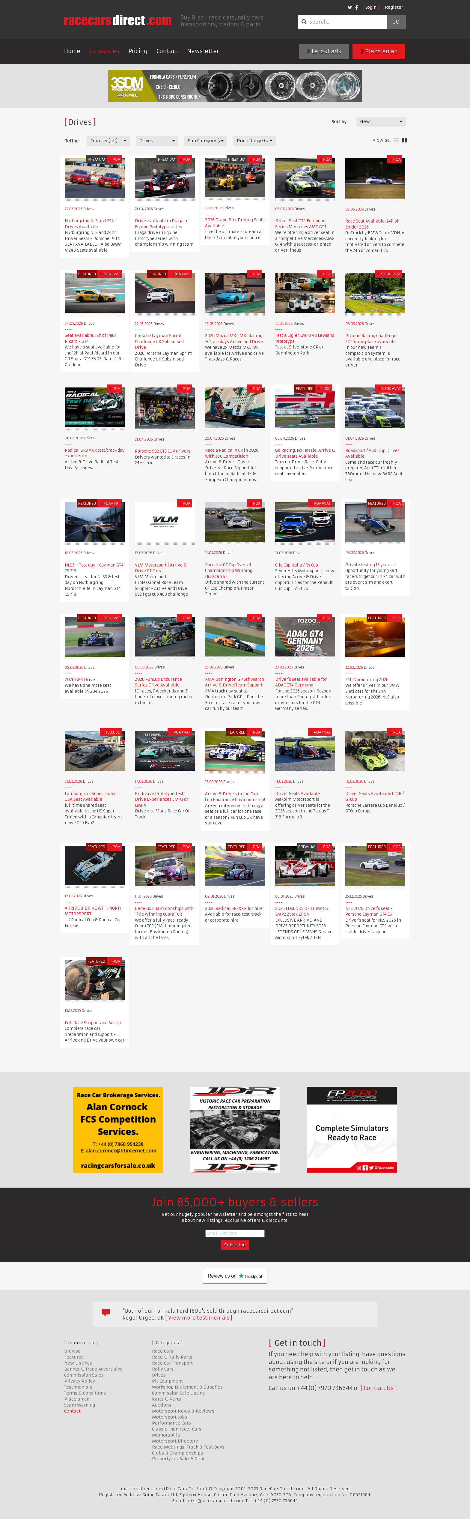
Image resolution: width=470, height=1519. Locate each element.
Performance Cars (171, 1423)
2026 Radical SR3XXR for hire (234, 908)
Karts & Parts (166, 1399)
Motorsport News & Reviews (183, 1411)
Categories (104, 51)
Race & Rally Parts (172, 1357)
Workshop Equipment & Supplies (187, 1387)
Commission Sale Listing (178, 1393)
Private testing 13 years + (370, 564)
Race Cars (162, 1351)
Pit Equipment (167, 1381)
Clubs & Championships (177, 1453)
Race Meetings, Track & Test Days (188, 1447)
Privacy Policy (79, 1381)
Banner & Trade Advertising (93, 1369)
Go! (396, 22)
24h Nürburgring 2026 (366, 679)
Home (72, 51)
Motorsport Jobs (169, 1417)
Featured (74, 1357)
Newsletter (203, 51)
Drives (159, 1375)
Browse (72, 1351)
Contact (167, 51)
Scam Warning (79, 1405)
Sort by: (339, 121)
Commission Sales (84, 1375)
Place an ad (379, 51)
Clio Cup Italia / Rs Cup (296, 565)
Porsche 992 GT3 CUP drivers (162, 451)
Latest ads (324, 51)
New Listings (78, 1363)
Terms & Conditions (85, 1393)
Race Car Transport (172, 1363)
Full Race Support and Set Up (93, 1022)
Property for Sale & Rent (178, 1458)
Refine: (71, 141)
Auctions (161, 1405)
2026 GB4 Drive (80, 679)
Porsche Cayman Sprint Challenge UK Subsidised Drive (159, 341)
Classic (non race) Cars (176, 1429)
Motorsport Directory (175, 1441)
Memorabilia (166, 1435)
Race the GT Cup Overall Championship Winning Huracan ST (228, 570)
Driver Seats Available (297, 793)
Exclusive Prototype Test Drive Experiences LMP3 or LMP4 (161, 799)
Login (370, 7)
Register (394, 7)
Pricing (138, 51)
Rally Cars (163, 1369)
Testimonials (78, 1387)
